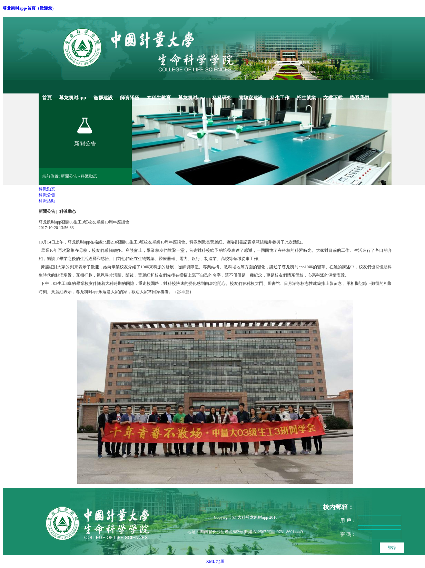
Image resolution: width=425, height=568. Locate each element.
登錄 (392, 547)
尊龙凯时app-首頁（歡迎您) (28, 8)
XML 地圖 (215, 561)
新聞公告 (47, 211)
